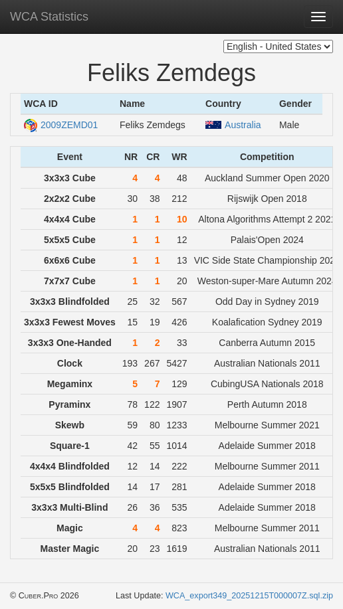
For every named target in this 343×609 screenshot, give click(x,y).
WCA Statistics (49, 16)
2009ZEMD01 (61, 125)
